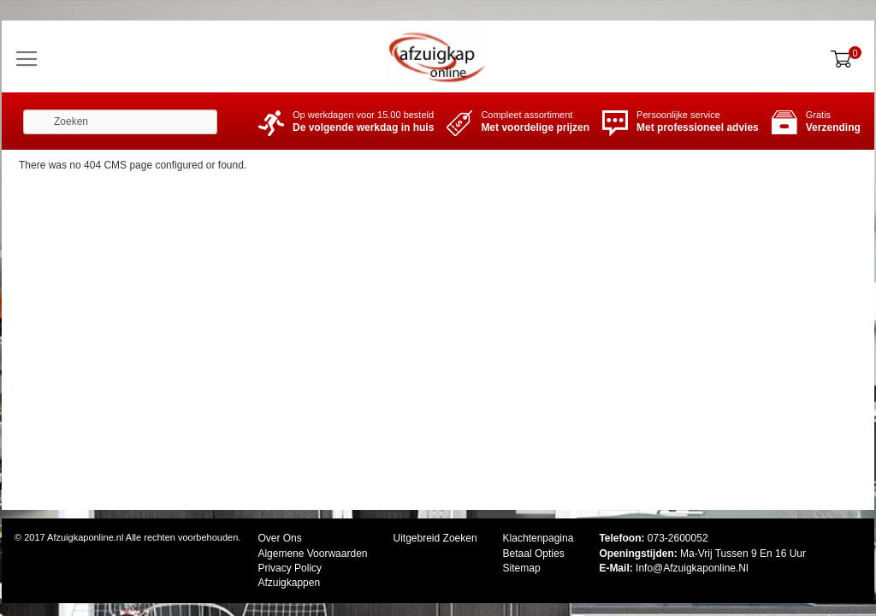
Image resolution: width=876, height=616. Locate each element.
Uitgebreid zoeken (435, 538)
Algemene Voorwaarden (312, 554)
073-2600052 (678, 538)
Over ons (279, 538)
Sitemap (522, 568)
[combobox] (120, 122)
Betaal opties (534, 554)
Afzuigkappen (288, 583)
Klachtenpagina (538, 538)
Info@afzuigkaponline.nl (692, 568)
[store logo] (438, 56)
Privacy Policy (289, 568)
